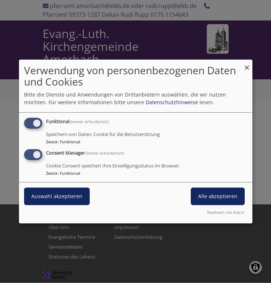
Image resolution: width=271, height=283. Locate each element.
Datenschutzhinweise (172, 102)
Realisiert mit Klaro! (225, 212)
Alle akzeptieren (217, 196)
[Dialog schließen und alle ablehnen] (246, 64)
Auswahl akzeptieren (56, 196)
